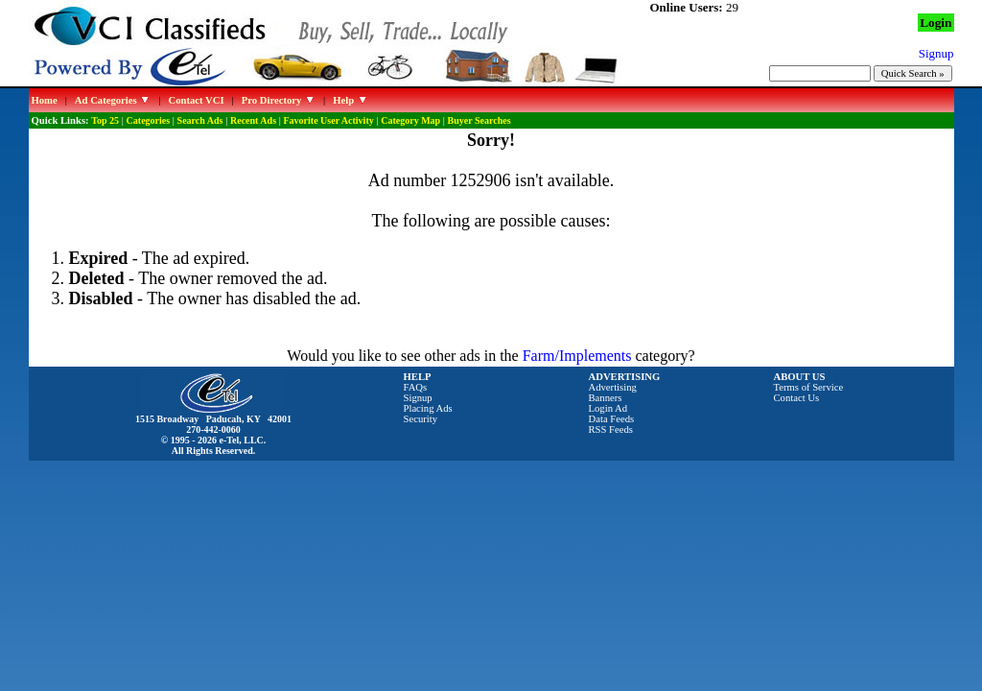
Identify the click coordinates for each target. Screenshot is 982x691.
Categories (149, 120)
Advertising (613, 387)
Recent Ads (253, 120)
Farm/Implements (577, 355)
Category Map (410, 120)
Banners (605, 398)
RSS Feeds (611, 429)
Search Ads (200, 120)
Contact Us (797, 398)
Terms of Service (809, 387)
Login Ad (608, 408)
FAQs (416, 387)
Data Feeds (612, 419)
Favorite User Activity (329, 120)
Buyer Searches (479, 120)
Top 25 (105, 120)
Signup (418, 398)
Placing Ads (428, 408)
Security (421, 419)
